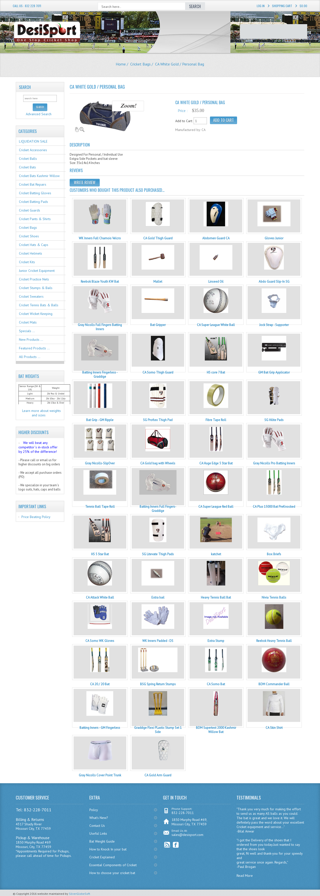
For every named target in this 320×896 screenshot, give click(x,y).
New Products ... (31, 339)
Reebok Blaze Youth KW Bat (100, 281)
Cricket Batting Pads (33, 201)
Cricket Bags (140, 64)
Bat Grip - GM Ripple (99, 420)
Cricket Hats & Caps (33, 245)
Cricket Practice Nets (34, 279)
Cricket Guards (29, 210)
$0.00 (303, 6)
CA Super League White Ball (216, 325)
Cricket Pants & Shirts (35, 219)
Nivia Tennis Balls (274, 597)
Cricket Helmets (30, 253)
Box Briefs (274, 554)
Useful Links (98, 833)
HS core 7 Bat (216, 372)
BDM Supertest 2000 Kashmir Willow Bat (216, 730)
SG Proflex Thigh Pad (158, 420)
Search (25, 87)
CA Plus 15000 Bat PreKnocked (274, 507)
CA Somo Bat (216, 684)
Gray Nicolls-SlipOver (100, 463)
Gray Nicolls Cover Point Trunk (100, 775)
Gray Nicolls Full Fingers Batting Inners (100, 327)
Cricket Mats (28, 322)
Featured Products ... (34, 348)
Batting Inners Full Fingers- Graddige (158, 509)
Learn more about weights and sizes (41, 412)
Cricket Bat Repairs (32, 184)
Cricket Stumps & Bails (35, 288)
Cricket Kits (27, 262)
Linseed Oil (216, 281)
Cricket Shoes (29, 236)
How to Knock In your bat (108, 849)
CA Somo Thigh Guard (158, 372)
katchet (216, 554)
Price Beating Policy (35, 517)
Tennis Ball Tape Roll (100, 507)
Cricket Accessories (33, 150)
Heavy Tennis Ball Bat (216, 597)
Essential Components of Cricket (113, 865)
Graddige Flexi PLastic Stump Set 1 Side (158, 730)
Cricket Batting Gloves (35, 193)
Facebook (176, 845)
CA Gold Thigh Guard (158, 238)
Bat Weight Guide (102, 841)
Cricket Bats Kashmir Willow (39, 176)
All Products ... (29, 357)
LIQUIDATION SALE (33, 141)
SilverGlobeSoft (79, 894)
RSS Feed (167, 845)
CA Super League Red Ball (215, 507)
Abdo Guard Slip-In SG (274, 281)
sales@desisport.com (187, 834)
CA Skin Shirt (274, 728)
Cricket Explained (102, 857)
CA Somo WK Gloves (99, 641)
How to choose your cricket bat (112, 873)
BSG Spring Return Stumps (158, 684)
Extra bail (157, 597)
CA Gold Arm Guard (157, 775)
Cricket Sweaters (31, 296)
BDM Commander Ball (273, 684)
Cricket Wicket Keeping (35, 313)
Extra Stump (216, 641)
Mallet (157, 281)
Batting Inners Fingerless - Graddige (100, 374)
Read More (245, 875)
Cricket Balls (28, 158)
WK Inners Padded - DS (157, 641)
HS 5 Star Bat (100, 554)
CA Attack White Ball (100, 597)
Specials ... (27, 331)
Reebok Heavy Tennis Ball (274, 641)
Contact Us (97, 825)
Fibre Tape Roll (216, 420)
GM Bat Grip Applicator (274, 372)
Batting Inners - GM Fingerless (100, 728)
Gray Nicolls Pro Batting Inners (274, 463)
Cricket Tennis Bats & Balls (38, 305)
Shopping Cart (282, 6)
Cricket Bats (27, 167)
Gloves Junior (274, 238)
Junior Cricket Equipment (37, 270)
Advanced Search (38, 114)
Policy (93, 810)
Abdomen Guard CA (216, 238)
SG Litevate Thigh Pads (158, 554)
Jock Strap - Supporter (274, 325)
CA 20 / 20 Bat (100, 684)
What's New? (98, 817)
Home (121, 64)
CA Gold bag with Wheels (157, 463)
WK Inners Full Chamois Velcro (100, 238)
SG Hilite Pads (274, 420)
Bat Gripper (158, 325)
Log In (261, 6)
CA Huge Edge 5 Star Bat (216, 463)
